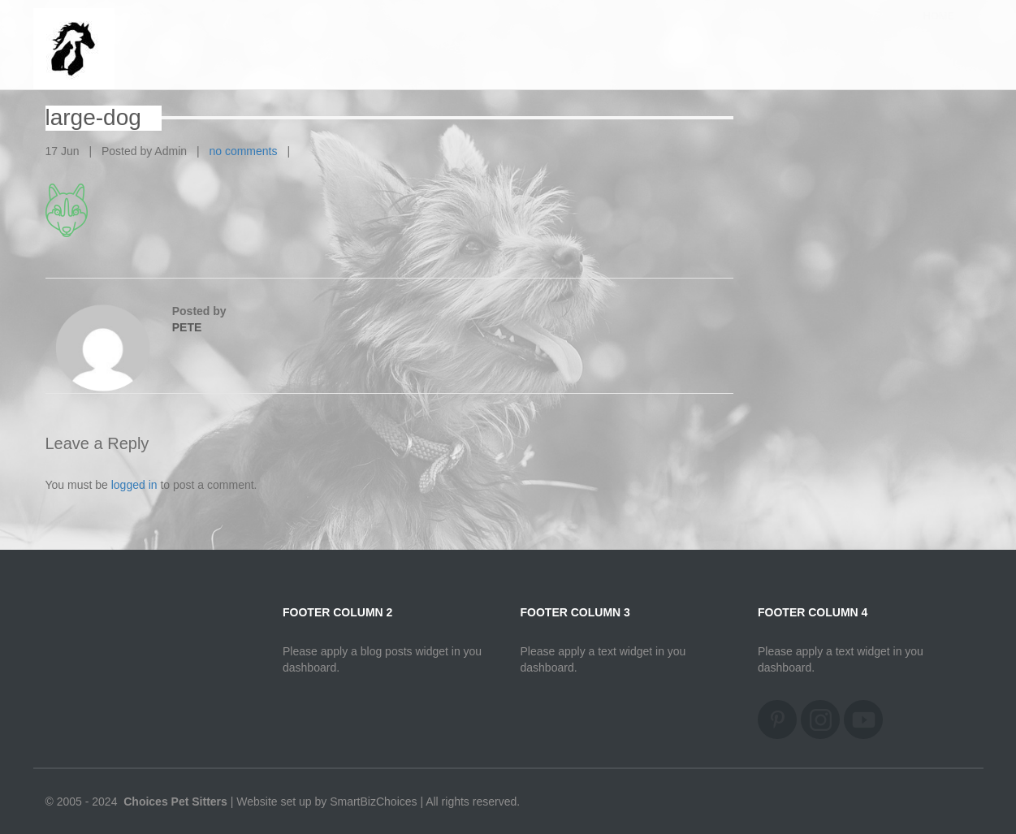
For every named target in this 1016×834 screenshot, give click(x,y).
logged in (134, 484)
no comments (243, 151)
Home (939, 32)
